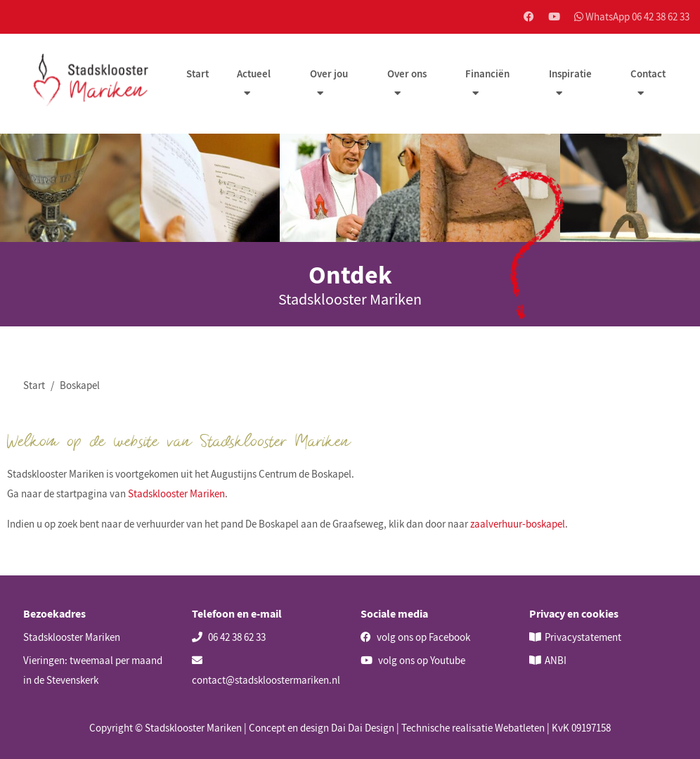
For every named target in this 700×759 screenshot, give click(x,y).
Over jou (330, 75)
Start (199, 75)
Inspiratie (570, 75)
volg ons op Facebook (415, 637)
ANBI (555, 660)
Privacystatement (583, 637)
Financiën (488, 75)
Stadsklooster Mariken (176, 494)
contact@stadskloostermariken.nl (266, 671)
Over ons (407, 75)
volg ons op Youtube (413, 660)
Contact (648, 75)
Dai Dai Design (362, 727)
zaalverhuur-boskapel (517, 524)
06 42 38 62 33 (229, 637)
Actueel (255, 75)
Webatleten (520, 727)
